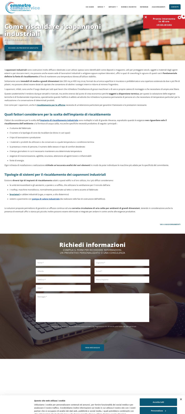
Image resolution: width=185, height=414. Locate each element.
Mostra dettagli (41, 409)
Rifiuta (158, 404)
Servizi (101, 7)
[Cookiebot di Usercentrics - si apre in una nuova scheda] (16, 409)
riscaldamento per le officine (51, 105)
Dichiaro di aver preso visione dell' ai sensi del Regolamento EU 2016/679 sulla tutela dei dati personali (92, 326)
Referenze (144, 7)
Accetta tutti (158, 386)
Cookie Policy (55, 402)
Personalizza (158, 395)
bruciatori (15, 194)
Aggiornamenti (158, 7)
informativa (81, 326)
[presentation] (92, 335)
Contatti (175, 7)
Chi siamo (90, 7)
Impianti (113, 7)
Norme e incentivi (128, 7)
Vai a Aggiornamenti (170, 224)
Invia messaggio (92, 348)
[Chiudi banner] (181, 384)
